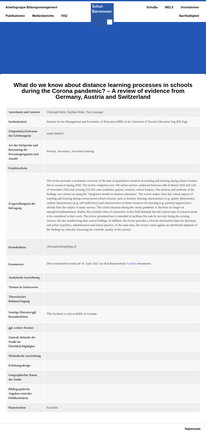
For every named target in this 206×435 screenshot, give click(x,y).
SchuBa (152, 7)
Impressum (192, 428)
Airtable (131, 263)
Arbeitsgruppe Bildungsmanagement (31, 7)
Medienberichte (43, 15)
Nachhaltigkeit (189, 15)
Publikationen (15, 15)
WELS (169, 7)
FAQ (64, 15)
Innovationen (190, 7)
